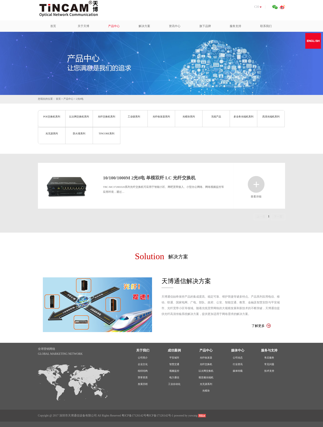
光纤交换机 (206, 364)
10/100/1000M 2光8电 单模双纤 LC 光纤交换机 (149, 177)
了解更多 (261, 326)
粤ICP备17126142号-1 (159, 415)
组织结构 (143, 370)
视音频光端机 (206, 377)
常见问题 (269, 364)
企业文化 (143, 364)
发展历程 (143, 384)
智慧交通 (174, 364)
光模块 (206, 390)
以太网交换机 (206, 370)
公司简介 (143, 357)
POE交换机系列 (51, 116)
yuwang (192, 415)
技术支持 (269, 370)
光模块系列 (189, 116)
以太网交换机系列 (79, 116)
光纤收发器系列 (161, 116)
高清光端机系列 (271, 116)
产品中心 (68, 98)
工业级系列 (134, 116)
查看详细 (256, 184)
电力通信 (174, 377)
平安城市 (174, 357)
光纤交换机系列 (106, 116)
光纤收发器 (206, 357)
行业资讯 (238, 364)
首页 (58, 98)
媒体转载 (238, 370)
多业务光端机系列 (243, 116)
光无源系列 (52, 133)
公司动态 (238, 357)
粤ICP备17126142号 (134, 415)
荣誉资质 (143, 377)
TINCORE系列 (106, 133)
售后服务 (269, 357)
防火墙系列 (79, 133)
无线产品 (216, 116)
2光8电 (79, 98)
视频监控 (174, 370)
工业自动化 (174, 384)
